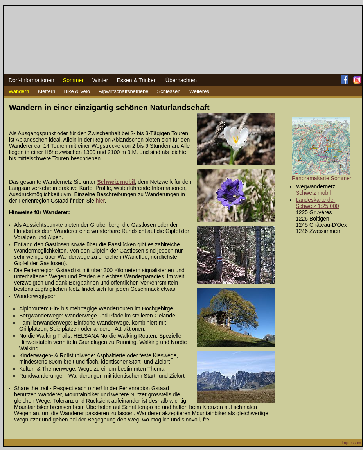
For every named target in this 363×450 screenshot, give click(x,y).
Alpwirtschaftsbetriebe (123, 91)
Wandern (19, 91)
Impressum (351, 443)
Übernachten (181, 80)
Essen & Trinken (137, 80)
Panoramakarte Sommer (322, 178)
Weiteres (199, 91)
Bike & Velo (77, 91)
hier (100, 200)
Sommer (73, 80)
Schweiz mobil (313, 193)
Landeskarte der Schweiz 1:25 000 (317, 203)
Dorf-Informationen (31, 80)
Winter (100, 80)
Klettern (46, 91)
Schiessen (169, 91)
